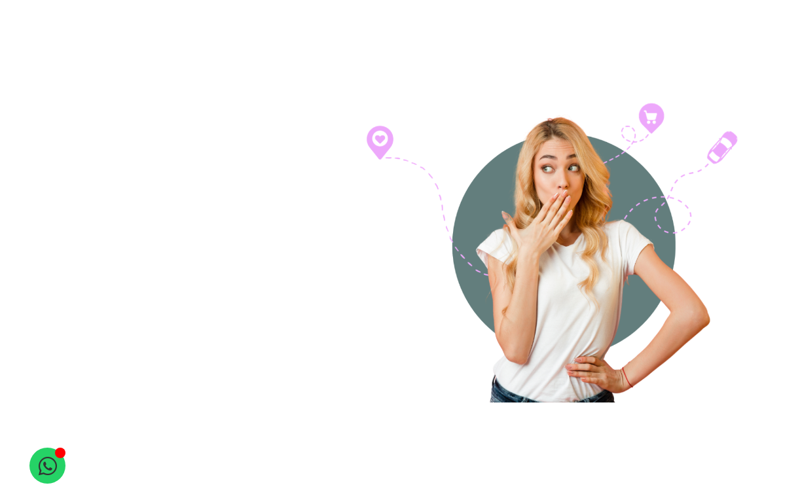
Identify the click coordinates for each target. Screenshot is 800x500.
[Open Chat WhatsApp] (47, 466)
